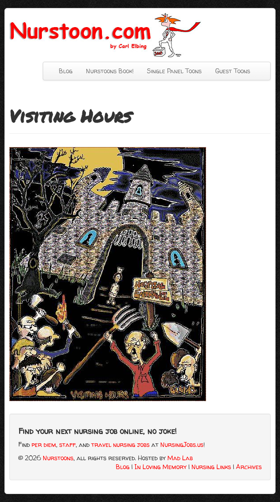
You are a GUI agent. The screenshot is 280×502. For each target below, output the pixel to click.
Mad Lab (180, 458)
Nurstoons (58, 458)
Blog (66, 71)
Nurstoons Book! (110, 71)
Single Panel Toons (174, 71)
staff (67, 444)
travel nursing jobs (120, 444)
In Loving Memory (160, 466)
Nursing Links (211, 466)
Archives (249, 466)
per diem (44, 444)
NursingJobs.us (181, 444)
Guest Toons (232, 71)
